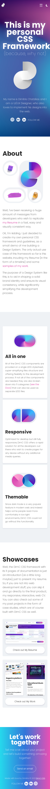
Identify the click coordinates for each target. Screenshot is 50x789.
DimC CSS (40, 778)
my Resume (10, 222)
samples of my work (15, 266)
